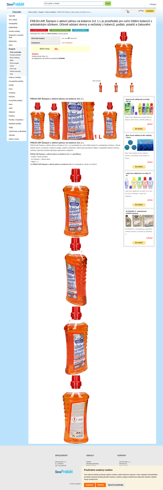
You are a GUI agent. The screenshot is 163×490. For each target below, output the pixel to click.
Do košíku (139, 129)
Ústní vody (13, 68)
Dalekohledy (13, 27)
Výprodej (16, 12)
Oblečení (12, 112)
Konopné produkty (15, 55)
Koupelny (12, 93)
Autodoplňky (13, 23)
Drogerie (41, 12)
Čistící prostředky (50, 12)
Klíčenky (12, 97)
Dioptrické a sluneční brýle (16, 36)
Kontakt (88, 462)
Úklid (10, 108)
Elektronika (13, 41)
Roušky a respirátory (16, 120)
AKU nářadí (13, 20)
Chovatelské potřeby (16, 81)
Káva (10, 89)
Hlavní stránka (32, 12)
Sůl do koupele (14, 63)
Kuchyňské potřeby (15, 100)
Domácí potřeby (14, 31)
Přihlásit (153, 4)
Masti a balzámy (15, 57)
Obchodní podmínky (92, 464)
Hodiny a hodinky (15, 77)
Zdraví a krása (14, 139)
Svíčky (12, 66)
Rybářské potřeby (15, 124)
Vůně (11, 74)
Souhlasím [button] (89, 485)
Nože (11, 104)
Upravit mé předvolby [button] (115, 485)
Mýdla (11, 60)
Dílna (11, 45)
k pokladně (149, 11)
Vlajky (11, 127)
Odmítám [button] (100, 485)
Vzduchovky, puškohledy (17, 131)
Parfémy (12, 116)
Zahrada (12, 135)
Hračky (11, 85)
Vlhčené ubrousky (15, 71)
